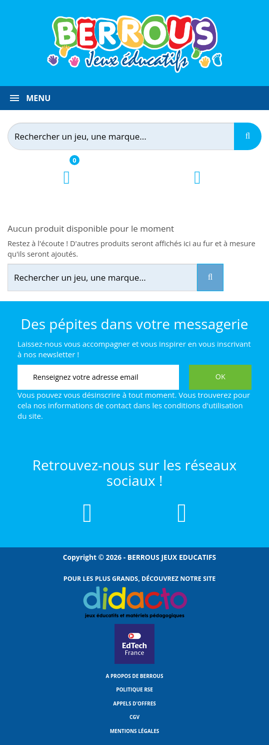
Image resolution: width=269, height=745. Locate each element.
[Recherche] (248, 136)
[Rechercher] (128, 136)
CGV (135, 716)
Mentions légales (135, 730)
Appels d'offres (134, 703)
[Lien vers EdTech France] (134, 661)
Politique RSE (134, 689)
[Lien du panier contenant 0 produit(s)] (67, 186)
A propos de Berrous (135, 675)
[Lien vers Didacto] (135, 602)
